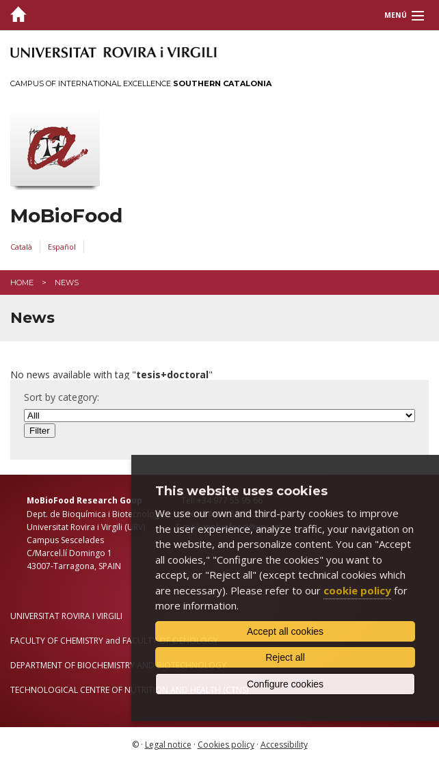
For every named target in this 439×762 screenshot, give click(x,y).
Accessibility (284, 744)
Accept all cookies (285, 631)
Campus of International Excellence (140, 83)
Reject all (285, 657)
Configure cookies (285, 684)
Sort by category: (61, 397)
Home (22, 282)
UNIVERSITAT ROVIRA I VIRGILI (66, 616)
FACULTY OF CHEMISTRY (56, 640)
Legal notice (168, 744)
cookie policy (357, 590)
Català (21, 246)
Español (62, 246)
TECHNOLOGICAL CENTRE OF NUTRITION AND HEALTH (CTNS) (129, 690)
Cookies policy (226, 744)
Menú (395, 15)
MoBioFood (66, 215)
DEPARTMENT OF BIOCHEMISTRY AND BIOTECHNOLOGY (118, 665)
